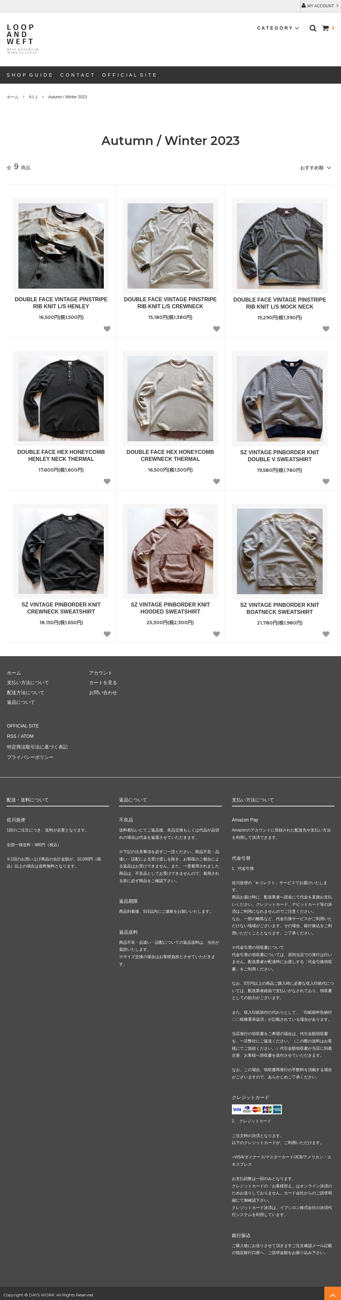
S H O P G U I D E (29, 75)
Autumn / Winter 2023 (67, 97)
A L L (33, 97)
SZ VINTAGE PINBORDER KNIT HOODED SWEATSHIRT (170, 608)
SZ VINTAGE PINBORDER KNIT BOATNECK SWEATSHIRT (279, 608)
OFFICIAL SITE (23, 724)
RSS (11, 734)
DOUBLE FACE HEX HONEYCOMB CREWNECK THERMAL (170, 455)
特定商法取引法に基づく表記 (37, 744)
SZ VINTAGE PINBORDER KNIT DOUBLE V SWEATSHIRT (279, 455)
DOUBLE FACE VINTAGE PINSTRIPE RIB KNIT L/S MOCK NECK (279, 303)
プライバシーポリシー (30, 754)
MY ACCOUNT (320, 5)
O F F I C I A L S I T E (129, 75)
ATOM (26, 734)
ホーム (13, 97)
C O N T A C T (77, 75)
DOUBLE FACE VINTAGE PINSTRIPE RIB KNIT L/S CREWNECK (170, 302)
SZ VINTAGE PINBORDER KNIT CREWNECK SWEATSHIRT (61, 608)
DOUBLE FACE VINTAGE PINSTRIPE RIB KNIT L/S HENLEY (61, 302)
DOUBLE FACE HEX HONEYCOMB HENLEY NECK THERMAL (61, 455)
